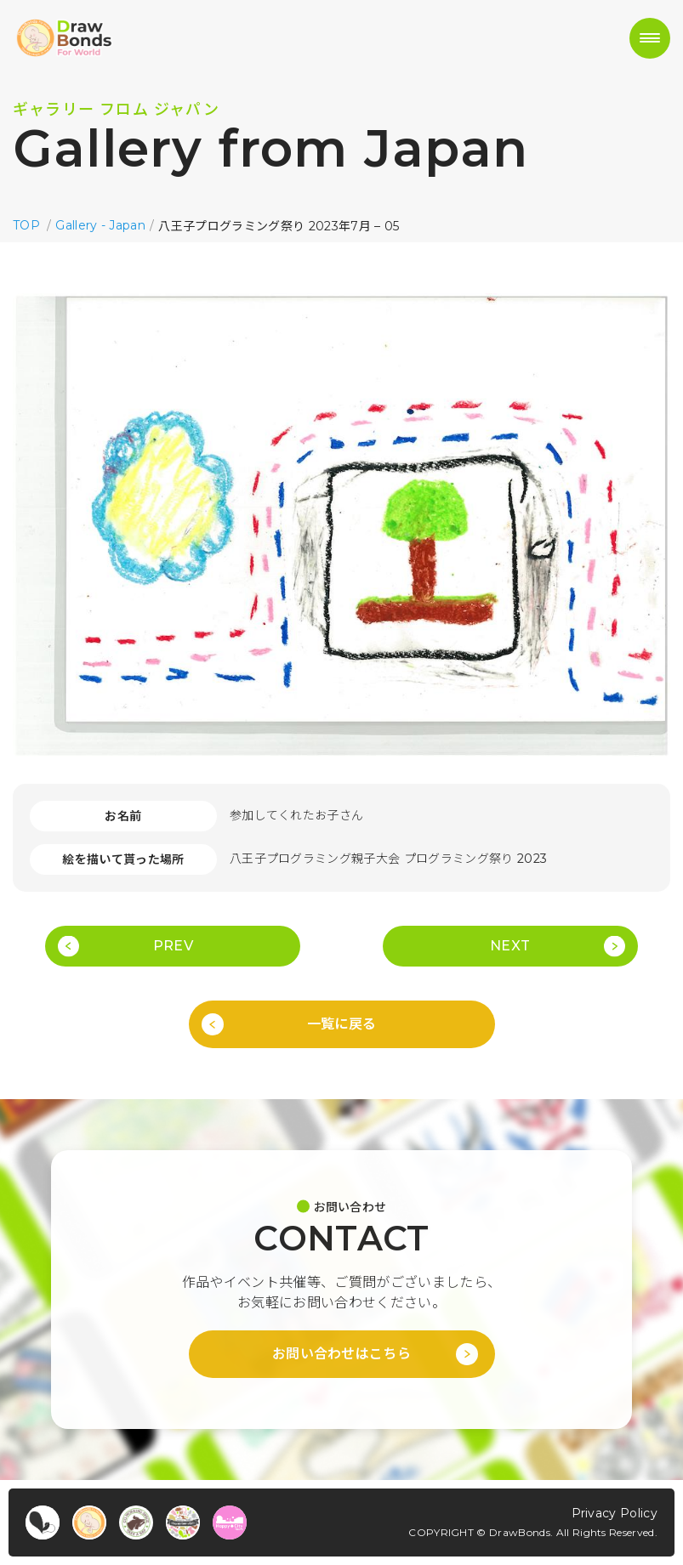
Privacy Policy (614, 1513)
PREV (173, 946)
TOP (26, 225)
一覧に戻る (342, 1024)
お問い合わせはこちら (341, 1354)
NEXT (510, 946)
